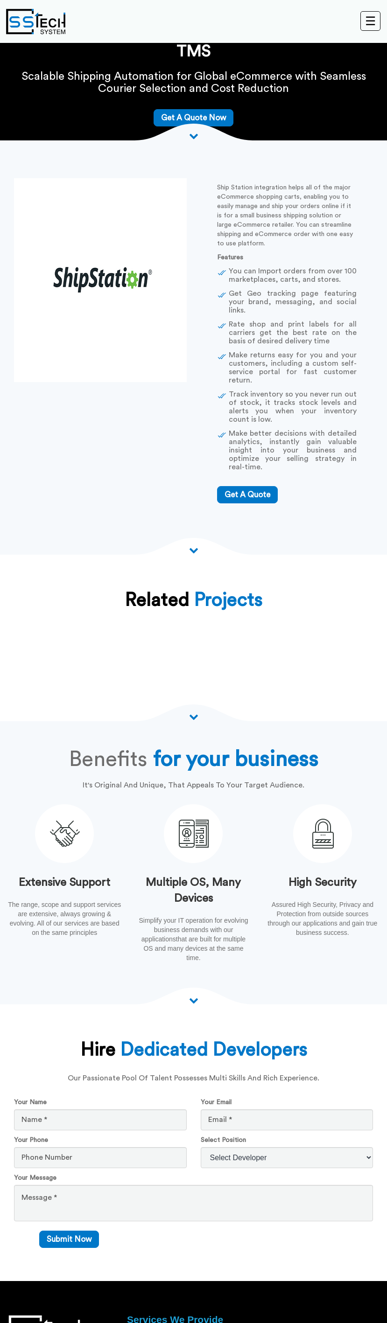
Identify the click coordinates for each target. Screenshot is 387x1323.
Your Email (216, 1102)
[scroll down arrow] (193, 1000)
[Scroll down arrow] (193, 136)
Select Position (223, 1140)
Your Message (35, 1178)
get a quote (247, 495)
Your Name (30, 1102)
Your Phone (31, 1140)
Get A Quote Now (193, 118)
